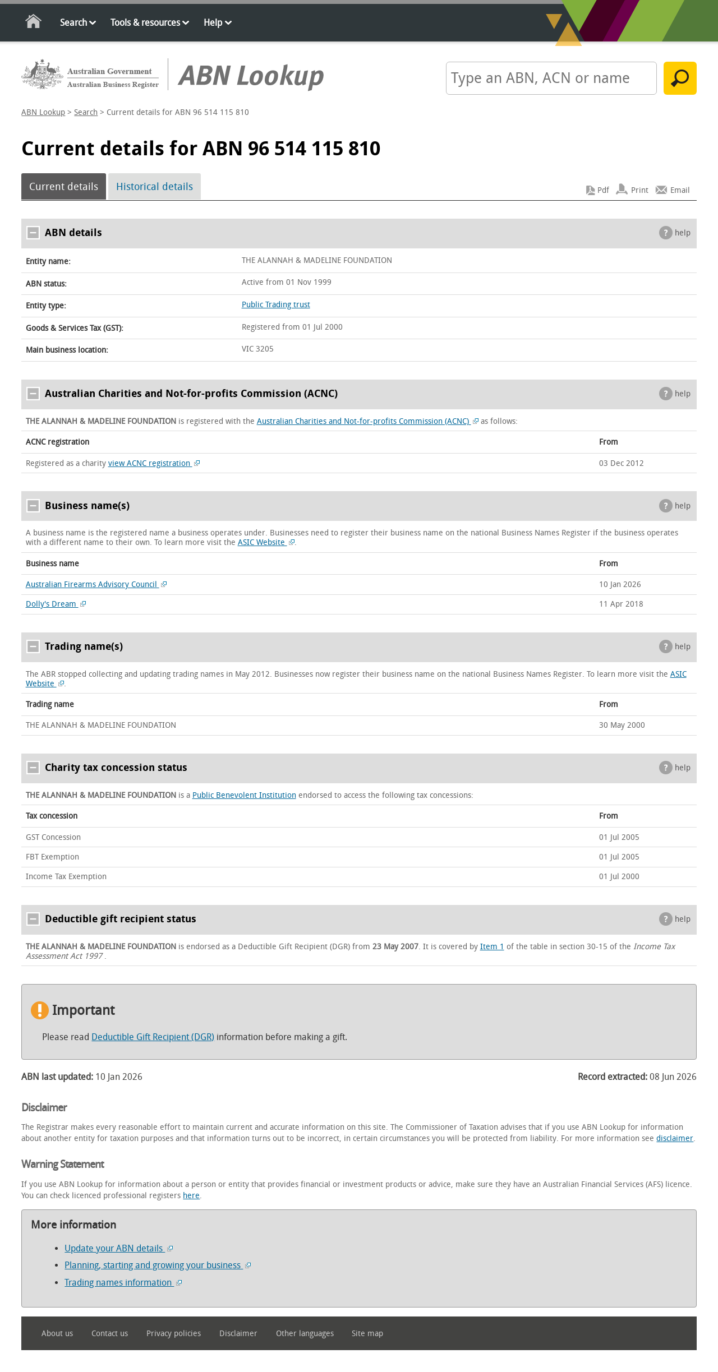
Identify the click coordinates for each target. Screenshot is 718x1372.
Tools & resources (145, 22)
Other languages (305, 1333)
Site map (367, 1333)
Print (639, 190)
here (191, 1195)
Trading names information (123, 1282)
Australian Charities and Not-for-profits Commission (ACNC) (368, 421)
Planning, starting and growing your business (158, 1265)
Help (213, 22)
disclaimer (674, 1138)
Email (680, 190)
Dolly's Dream (56, 604)
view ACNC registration (154, 463)
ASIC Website (266, 542)
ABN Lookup (43, 112)
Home (34, 23)
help (683, 233)
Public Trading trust (276, 304)
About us (57, 1333)
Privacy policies (173, 1333)
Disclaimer (238, 1333)
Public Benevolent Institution (244, 795)
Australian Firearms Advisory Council (96, 584)
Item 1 (492, 946)
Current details (63, 187)
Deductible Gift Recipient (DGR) (152, 1037)
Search (73, 22)
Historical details (154, 187)
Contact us (109, 1333)
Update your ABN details (119, 1248)
